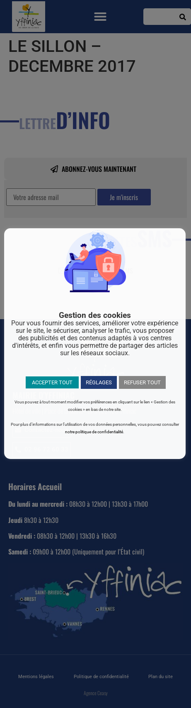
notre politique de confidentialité (94, 432)
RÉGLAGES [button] (99, 382)
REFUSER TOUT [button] (142, 382)
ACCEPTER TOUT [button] (52, 382)
